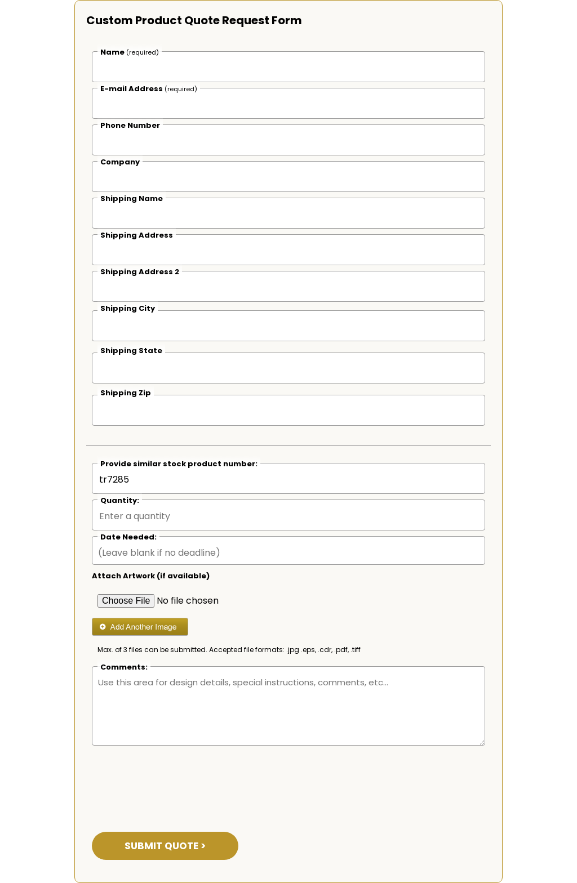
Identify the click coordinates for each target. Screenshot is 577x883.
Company (120, 162)
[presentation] (177, 782)
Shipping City (127, 308)
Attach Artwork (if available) (151, 575)
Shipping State (131, 350)
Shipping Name (131, 198)
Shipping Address (136, 235)
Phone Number (130, 125)
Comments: (124, 667)
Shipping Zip (125, 392)
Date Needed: (128, 537)
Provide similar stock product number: (179, 463)
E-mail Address (148, 88)
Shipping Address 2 (139, 271)
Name (129, 52)
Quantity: (119, 500)
